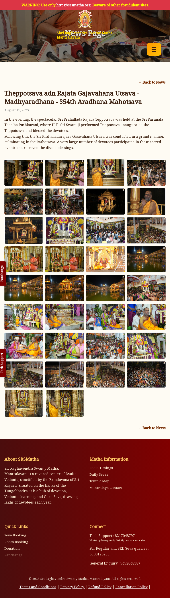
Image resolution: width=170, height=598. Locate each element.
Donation (12, 548)
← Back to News (152, 82)
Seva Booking (15, 535)
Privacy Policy (72, 586)
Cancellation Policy (131, 586)
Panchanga (13, 555)
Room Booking (16, 541)
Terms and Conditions (38, 586)
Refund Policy (99, 586)
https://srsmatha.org (73, 5)
